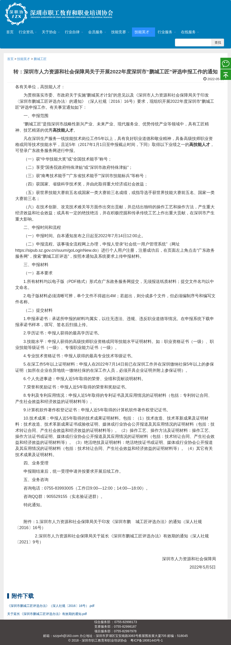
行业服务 (167, 32)
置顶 (225, 74)
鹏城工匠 (40, 59)
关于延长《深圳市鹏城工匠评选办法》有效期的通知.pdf (47, 614)
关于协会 (51, 32)
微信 (225, 63)
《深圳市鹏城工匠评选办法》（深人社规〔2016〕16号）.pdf (50, 606)
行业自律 (74, 32)
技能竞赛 (120, 32)
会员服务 (97, 32)
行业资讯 (28, 32)
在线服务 (190, 32)
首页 (10, 32)
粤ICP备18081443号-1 (146, 640)
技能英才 (144, 32)
